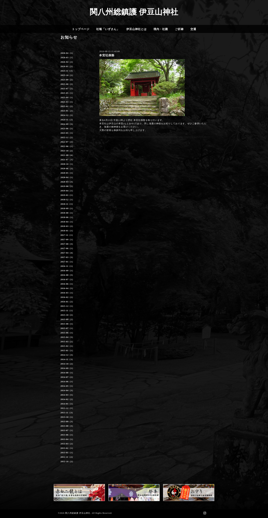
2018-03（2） (67, 226)
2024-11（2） (67, 119)
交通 (193, 29)
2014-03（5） (67, 395)
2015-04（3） (67, 337)
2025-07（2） (67, 88)
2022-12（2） (67, 137)
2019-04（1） (67, 191)
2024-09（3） (67, 124)
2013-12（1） (67, 408)
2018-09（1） (67, 208)
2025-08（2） (67, 84)
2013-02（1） (67, 448)
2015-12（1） (67, 306)
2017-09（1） (67, 239)
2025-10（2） (67, 75)
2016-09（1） (67, 270)
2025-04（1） (67, 97)
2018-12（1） (67, 199)
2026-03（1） (67, 57)
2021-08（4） (67, 155)
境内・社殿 (160, 29)
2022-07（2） (67, 142)
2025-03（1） (67, 102)
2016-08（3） (67, 275)
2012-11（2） (67, 457)
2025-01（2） (67, 111)
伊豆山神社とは (136, 29)
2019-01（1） (67, 195)
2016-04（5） (67, 288)
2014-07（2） (67, 377)
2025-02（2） (67, 106)
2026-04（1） (67, 53)
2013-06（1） (67, 435)
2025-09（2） (67, 80)
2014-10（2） (67, 364)
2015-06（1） (67, 333)
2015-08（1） (67, 324)
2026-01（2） (67, 66)
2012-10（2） (67, 461)
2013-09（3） (67, 421)
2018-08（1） (67, 213)
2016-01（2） (67, 301)
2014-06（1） (67, 381)
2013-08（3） (67, 426)
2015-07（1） (67, 328)
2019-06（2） (67, 186)
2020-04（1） (67, 177)
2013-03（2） (67, 444)
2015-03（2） (67, 341)
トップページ (80, 29)
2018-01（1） (67, 230)
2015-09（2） (67, 319)
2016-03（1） (67, 293)
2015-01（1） (67, 350)
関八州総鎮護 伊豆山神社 (134, 12)
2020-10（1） (67, 164)
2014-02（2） (67, 399)
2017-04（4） (67, 253)
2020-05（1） (67, 173)
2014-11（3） (67, 359)
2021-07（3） (67, 159)
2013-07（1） (67, 430)
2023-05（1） (67, 133)
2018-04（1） (67, 222)
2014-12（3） (67, 355)
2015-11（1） (67, 310)
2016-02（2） (67, 297)
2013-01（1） (67, 452)
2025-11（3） (67, 71)
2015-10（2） (67, 315)
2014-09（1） (67, 368)
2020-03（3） (67, 182)
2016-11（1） (67, 266)
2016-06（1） (67, 284)
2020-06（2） (67, 168)
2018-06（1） (67, 217)
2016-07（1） (67, 279)
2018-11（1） (67, 204)
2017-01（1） (67, 262)
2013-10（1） (67, 417)
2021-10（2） (67, 151)
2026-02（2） (67, 62)
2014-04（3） (67, 390)
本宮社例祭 (107, 55)
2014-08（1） (67, 373)
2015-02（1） (67, 346)
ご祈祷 (179, 29)
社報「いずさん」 (107, 29)
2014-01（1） (67, 404)
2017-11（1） (67, 235)
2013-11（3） (67, 412)
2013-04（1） (67, 439)
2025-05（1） (67, 93)
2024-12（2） (67, 115)
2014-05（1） (67, 386)
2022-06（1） (67, 146)
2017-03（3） (67, 257)
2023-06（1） (67, 128)
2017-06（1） (67, 248)
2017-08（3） (67, 244)
